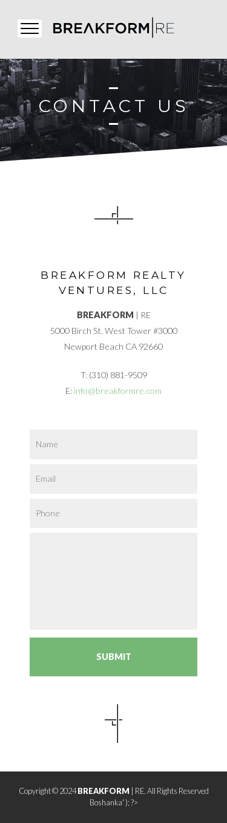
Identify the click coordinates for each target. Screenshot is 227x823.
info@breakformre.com (118, 390)
